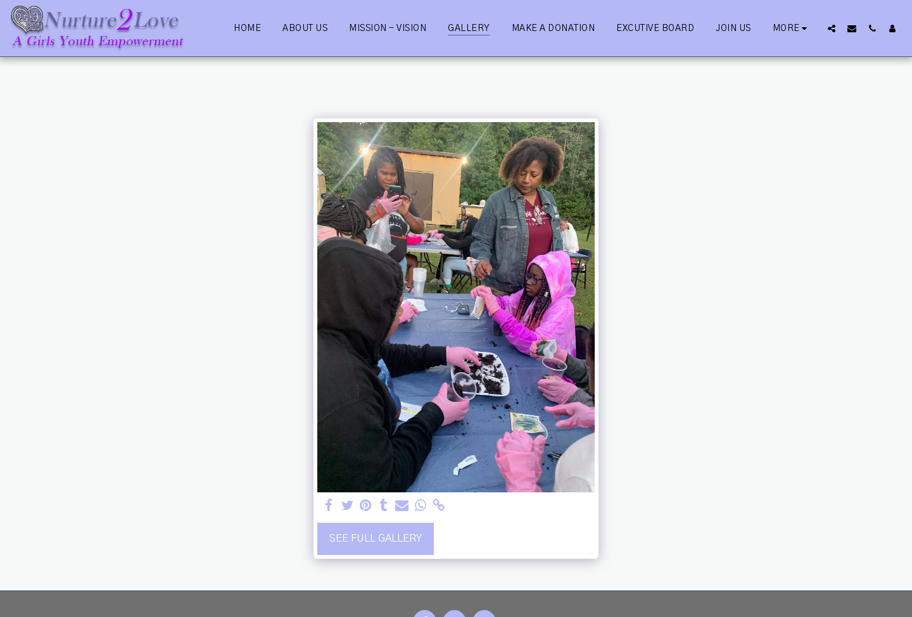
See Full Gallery (375, 538)
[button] (831, 28)
